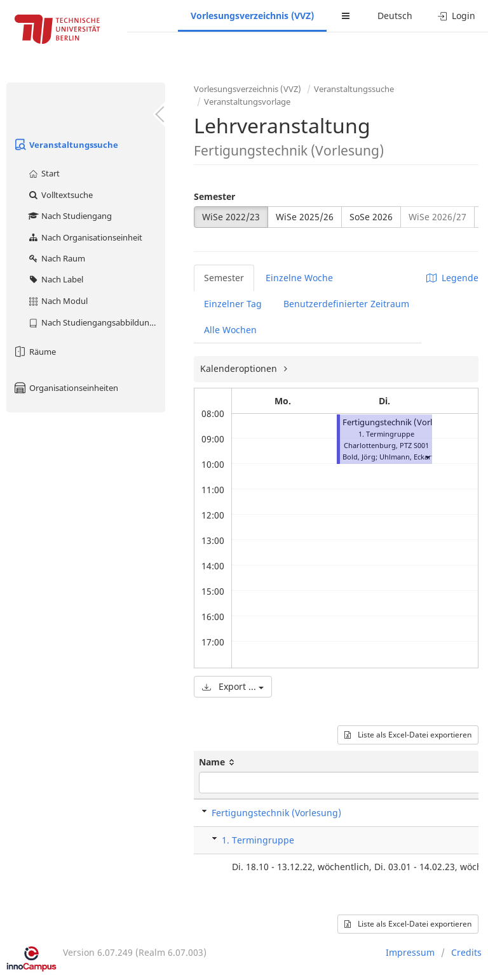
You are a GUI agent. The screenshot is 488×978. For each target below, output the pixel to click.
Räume (34, 351)
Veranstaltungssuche (65, 144)
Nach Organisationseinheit (84, 237)
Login (456, 16)
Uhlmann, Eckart (406, 456)
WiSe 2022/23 (231, 217)
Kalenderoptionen (240, 368)
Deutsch (394, 16)
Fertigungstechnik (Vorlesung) (400, 422)
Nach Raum (56, 258)
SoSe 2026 (371, 217)
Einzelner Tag (233, 304)
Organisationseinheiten (65, 387)
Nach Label (55, 279)
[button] (427, 456)
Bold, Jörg (359, 456)
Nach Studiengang (69, 215)
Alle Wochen (230, 330)
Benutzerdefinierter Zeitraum (346, 304)
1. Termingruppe (258, 840)
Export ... (233, 686)
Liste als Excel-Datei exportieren (407, 734)
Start (43, 173)
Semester (214, 196)
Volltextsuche (60, 195)
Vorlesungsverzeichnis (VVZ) (252, 16)
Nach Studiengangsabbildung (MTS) (96, 322)
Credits (466, 952)
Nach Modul (57, 301)
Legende (452, 278)
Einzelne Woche (299, 278)
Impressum (410, 952)
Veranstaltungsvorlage (247, 101)
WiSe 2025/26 (305, 217)
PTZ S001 (414, 445)
